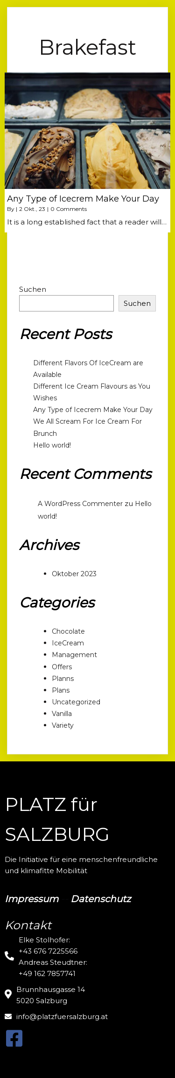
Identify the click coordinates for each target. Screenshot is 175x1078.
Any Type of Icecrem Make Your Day (93, 409)
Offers (62, 667)
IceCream (68, 643)
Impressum (31, 898)
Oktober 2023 (74, 574)
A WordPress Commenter (80, 503)
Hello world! (52, 445)
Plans (61, 690)
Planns (63, 678)
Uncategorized (76, 702)
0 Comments (68, 208)
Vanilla (62, 713)
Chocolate (68, 631)
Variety (63, 725)
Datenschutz (100, 898)
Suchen (32, 289)
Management (74, 655)
